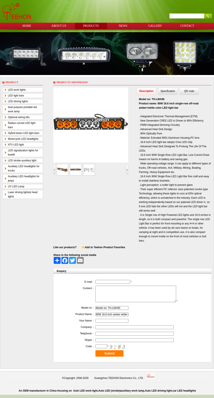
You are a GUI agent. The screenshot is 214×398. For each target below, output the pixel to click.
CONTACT (187, 25)
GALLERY (155, 25)
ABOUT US (58, 25)
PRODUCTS (91, 25)
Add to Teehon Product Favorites (105, 247)
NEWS (123, 25)
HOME (26, 25)
